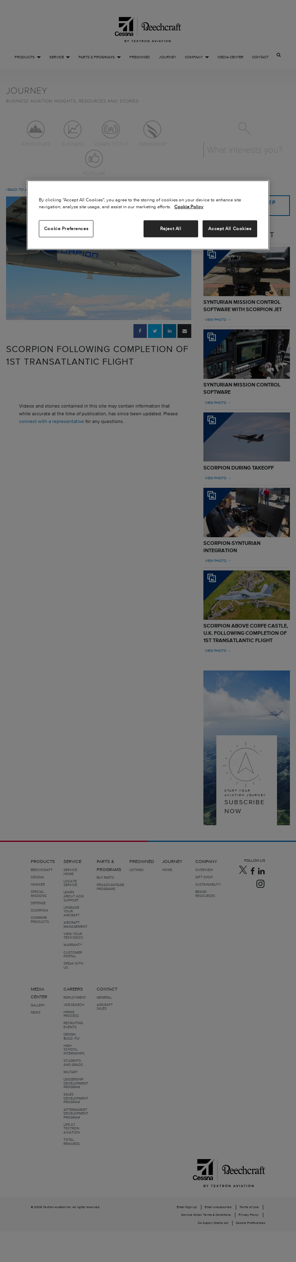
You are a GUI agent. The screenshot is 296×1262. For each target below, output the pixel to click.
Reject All (171, 228)
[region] (148, 215)
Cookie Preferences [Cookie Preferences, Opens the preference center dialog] (66, 228)
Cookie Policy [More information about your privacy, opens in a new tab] (188, 206)
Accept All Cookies (229, 228)
